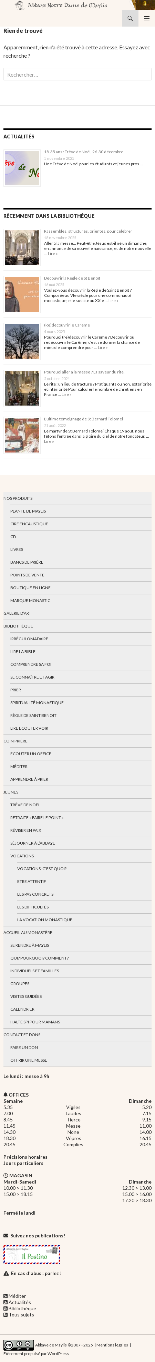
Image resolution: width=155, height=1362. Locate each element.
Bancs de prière (26, 562)
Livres (16, 549)
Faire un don (24, 1047)
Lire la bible (22, 651)
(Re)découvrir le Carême (67, 325)
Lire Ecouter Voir (29, 728)
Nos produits (17, 498)
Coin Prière (15, 740)
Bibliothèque (18, 626)
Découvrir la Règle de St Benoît (72, 278)
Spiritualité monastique (37, 702)
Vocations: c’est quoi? (41, 868)
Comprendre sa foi (30, 664)
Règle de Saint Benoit (33, 715)
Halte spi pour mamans (35, 1021)
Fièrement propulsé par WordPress (36, 1353)
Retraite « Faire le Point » (37, 817)
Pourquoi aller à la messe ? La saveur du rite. (84, 371)
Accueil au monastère (27, 932)
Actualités (20, 1302)
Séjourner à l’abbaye (32, 843)
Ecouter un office (30, 753)
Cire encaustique (29, 523)
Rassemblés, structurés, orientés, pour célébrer (88, 231)
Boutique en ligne (30, 587)
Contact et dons (21, 1034)
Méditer (19, 766)
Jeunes (10, 792)
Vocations (22, 855)
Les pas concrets (35, 894)
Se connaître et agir (32, 677)
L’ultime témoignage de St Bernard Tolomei (83, 418)
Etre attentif (31, 881)
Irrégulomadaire (29, 638)
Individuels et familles (34, 970)
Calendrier (22, 1009)
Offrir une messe (28, 1060)
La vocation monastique (44, 919)
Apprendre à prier (29, 779)
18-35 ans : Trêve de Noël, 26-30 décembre (83, 151)
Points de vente (27, 574)
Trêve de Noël (25, 804)
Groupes (19, 983)
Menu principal (146, 18)
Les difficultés (33, 906)
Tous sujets (21, 1314)
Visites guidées (26, 996)
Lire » (52, 253)
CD (13, 536)
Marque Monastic (30, 600)
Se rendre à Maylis (29, 945)
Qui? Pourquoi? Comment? (39, 958)
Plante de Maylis (28, 511)
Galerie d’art (17, 613)
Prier (15, 689)
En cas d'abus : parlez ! (36, 1273)
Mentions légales (112, 1344)
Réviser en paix (25, 830)
